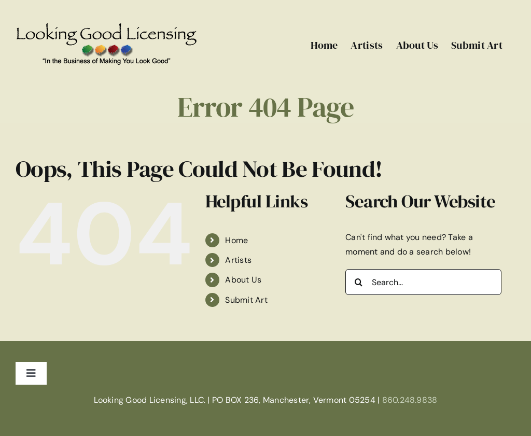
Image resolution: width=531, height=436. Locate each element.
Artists (238, 260)
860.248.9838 (410, 400)
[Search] (358, 282)
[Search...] (423, 282)
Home (236, 240)
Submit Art (246, 299)
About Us (243, 279)
